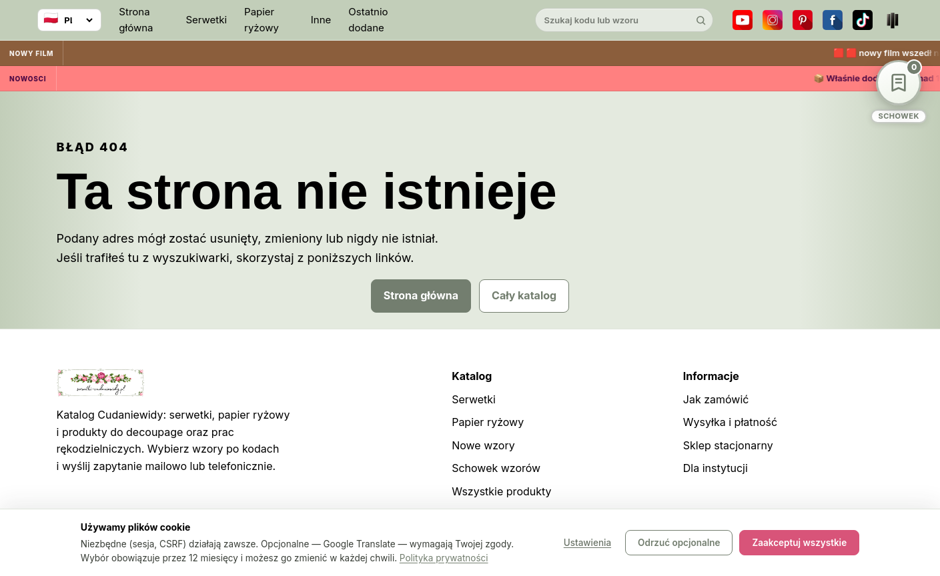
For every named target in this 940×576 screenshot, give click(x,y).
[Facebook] (833, 20)
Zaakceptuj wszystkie (799, 542)
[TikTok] (863, 20)
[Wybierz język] (69, 20)
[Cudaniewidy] (470, 20)
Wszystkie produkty (501, 491)
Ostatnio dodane (368, 19)
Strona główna (136, 19)
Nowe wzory (483, 445)
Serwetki (206, 19)
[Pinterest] (803, 20)
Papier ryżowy (261, 19)
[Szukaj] (701, 20)
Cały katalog (524, 295)
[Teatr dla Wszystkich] (893, 20)
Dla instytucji (715, 468)
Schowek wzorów (496, 468)
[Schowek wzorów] (899, 91)
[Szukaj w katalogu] (613, 20)
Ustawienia (587, 542)
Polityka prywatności (444, 558)
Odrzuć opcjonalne (679, 542)
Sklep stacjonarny (728, 445)
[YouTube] (743, 20)
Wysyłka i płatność (730, 422)
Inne (321, 19)
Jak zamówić (716, 399)
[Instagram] (773, 20)
